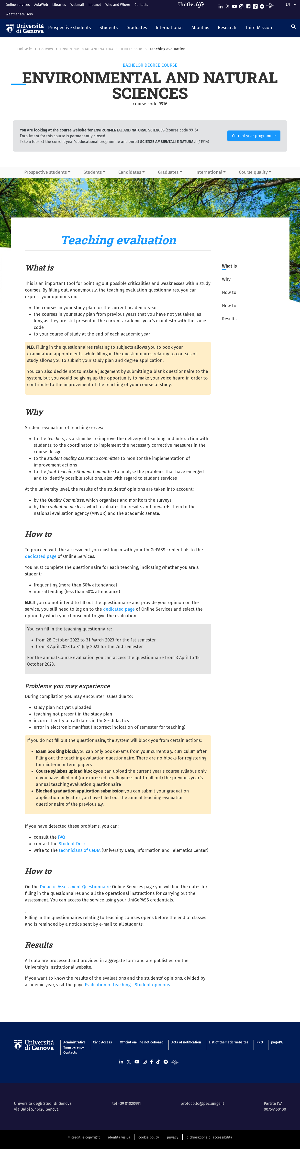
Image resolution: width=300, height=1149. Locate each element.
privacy (172, 1137)
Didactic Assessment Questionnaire (75, 886)
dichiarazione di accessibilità (209, 1137)
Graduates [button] (168, 172)
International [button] (208, 172)
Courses (46, 49)
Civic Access (102, 1042)
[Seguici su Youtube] (234, 5)
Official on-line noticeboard (141, 1042)
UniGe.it (24, 49)
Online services (18, 5)
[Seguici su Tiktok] (255, 5)
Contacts (141, 5)
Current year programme (254, 135)
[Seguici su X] (227, 5)
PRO (259, 1042)
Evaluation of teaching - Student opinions (127, 984)
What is (229, 266)
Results (229, 319)
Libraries (59, 5)
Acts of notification (186, 1042)
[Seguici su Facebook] (248, 5)
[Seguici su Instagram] (241, 5)
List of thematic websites (228, 1042)
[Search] (293, 27)
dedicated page (40, 556)
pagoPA (277, 1042)
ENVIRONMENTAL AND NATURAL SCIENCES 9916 (101, 49)
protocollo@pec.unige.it (202, 1103)
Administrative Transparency (74, 1045)
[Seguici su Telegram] (262, 5)
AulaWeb (41, 5)
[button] (69, 28)
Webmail (77, 5)
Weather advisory (19, 14)
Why (226, 279)
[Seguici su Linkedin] (220, 5)
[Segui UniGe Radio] (269, 5)
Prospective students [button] (45, 172)
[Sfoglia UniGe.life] (193, 9)
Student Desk (72, 843)
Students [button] (93, 172)
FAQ (61, 837)
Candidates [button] (129, 172)
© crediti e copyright (84, 1137)
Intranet (95, 5)
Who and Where (117, 5)
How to (229, 292)
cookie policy (148, 1137)
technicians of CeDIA (79, 850)
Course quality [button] (253, 172)
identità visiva (119, 1137)
